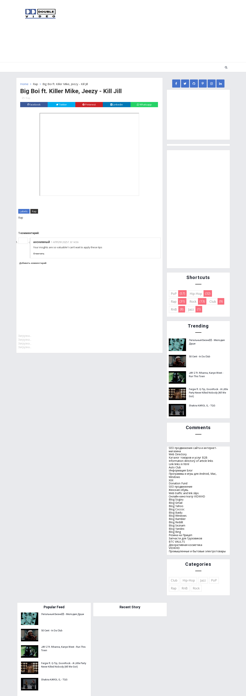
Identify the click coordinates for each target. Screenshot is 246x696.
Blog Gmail (175, 503)
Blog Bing (175, 532)
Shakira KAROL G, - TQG (202, 405)
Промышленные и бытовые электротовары (197, 551)
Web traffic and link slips (184, 493)
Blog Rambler (177, 519)
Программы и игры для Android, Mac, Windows (193, 475)
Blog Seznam (177, 525)
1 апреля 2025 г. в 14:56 (64, 242)
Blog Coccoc (176, 509)
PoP (174, 293)
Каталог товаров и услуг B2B (188, 457)
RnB (174, 309)
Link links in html (179, 464)
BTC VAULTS (177, 541)
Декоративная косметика (185, 544)
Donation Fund (178, 483)
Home (24, 84)
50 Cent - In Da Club (199, 356)
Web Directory (178, 454)
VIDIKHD (174, 548)
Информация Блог (181, 470)
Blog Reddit (176, 522)
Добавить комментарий (32, 263)
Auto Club (175, 467)
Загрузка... (24, 336)
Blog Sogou (176, 499)
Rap (35, 84)
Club (212, 301)
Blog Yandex (176, 528)
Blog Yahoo (176, 506)
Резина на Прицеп (180, 535)
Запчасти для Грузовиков (185, 538)
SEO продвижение (180, 486)
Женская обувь (178, 489)
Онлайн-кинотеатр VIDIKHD (187, 496)
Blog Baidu (175, 512)
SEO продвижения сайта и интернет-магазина (193, 449)
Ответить (38, 253)
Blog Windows (178, 515)
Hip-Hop (196, 293)
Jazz (191, 309)
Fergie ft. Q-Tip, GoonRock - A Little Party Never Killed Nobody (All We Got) (208, 392)
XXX (171, 480)
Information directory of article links (191, 460)
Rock (192, 301)
